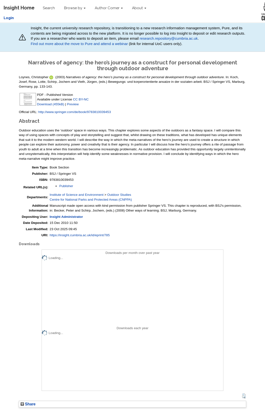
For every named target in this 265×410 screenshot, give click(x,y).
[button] (244, 396)
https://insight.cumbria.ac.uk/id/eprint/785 (80, 235)
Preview (73, 104)
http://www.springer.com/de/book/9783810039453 (74, 112)
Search (49, 8)
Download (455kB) (50, 104)
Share (28, 404)
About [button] (139, 8)
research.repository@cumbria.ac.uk (169, 38)
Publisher (66, 186)
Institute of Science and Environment (76, 195)
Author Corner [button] (109, 8)
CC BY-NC (81, 99)
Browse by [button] (75, 8)
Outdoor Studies (119, 195)
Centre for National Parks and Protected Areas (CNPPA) (91, 199)
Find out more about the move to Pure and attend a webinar (79, 44)
